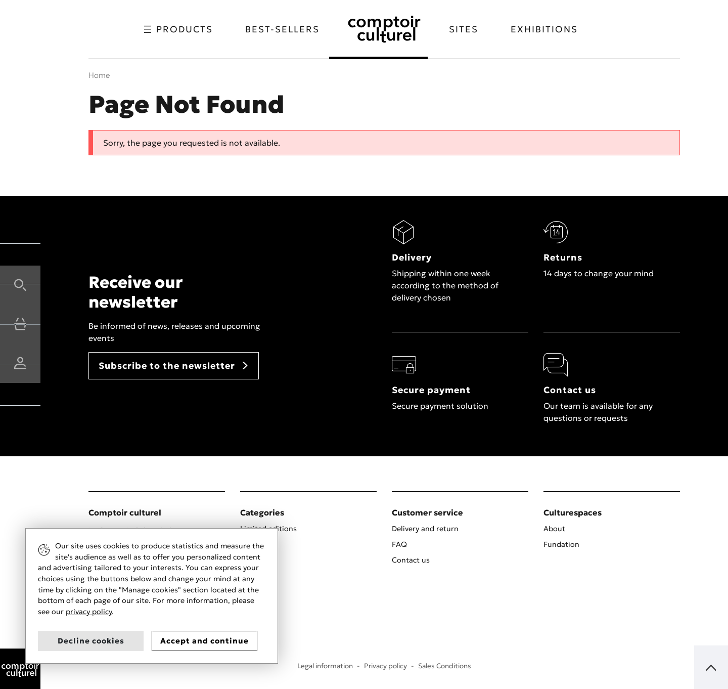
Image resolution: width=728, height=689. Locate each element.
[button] (20, 284)
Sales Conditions (444, 666)
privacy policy (89, 611)
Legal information (325, 666)
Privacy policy (385, 666)
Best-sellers (279, 29)
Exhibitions (547, 29)
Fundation (561, 544)
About (554, 528)
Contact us (411, 560)
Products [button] (175, 29)
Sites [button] (467, 29)
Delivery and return (425, 528)
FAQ (399, 544)
